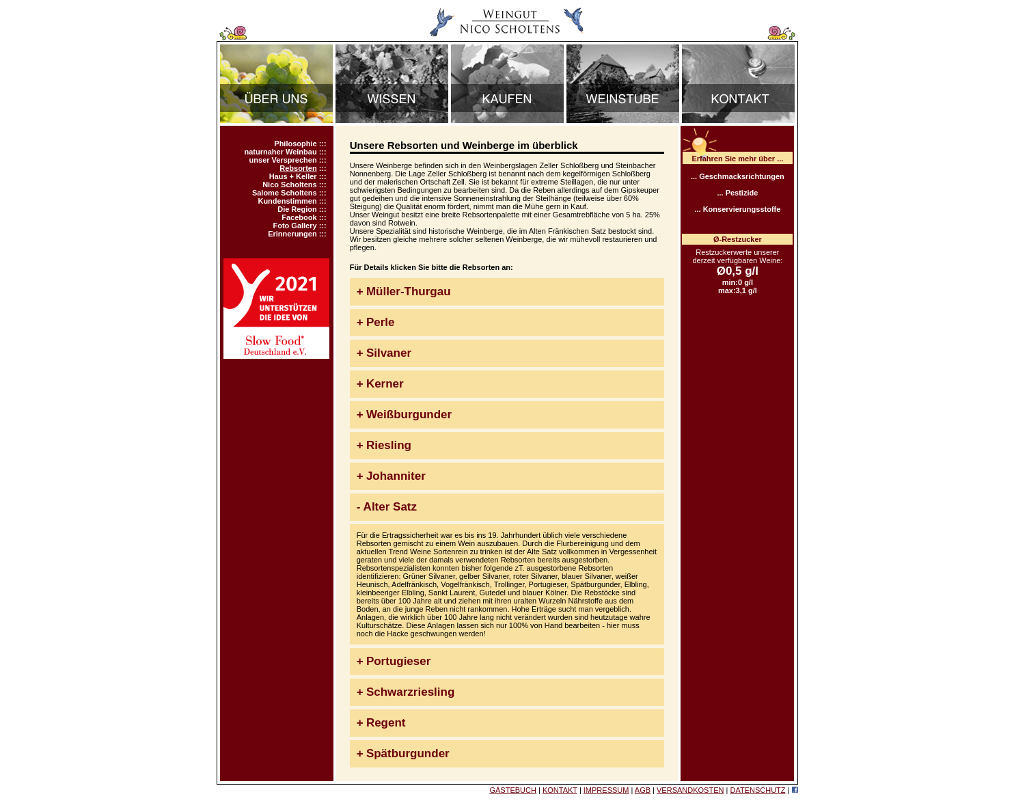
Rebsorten (297, 168)
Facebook (299, 217)
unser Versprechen (283, 160)
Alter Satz (390, 506)
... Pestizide (737, 193)
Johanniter (396, 476)
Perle (380, 322)
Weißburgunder (409, 414)
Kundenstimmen (287, 201)
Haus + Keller (293, 176)
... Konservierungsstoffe (737, 209)
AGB (642, 790)
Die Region (296, 209)
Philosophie (295, 143)
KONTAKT (560, 790)
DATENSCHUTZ (757, 790)
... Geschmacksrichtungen (737, 176)
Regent (386, 722)
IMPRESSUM (606, 790)
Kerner (385, 383)
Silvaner (388, 353)
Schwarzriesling (410, 691)
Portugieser (398, 661)
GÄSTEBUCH (512, 790)
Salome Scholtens (284, 193)
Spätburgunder (408, 753)
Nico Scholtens (289, 184)
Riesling (388, 445)
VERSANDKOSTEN (690, 790)
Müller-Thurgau (408, 291)
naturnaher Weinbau (280, 152)
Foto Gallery (294, 225)
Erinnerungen (292, 234)
